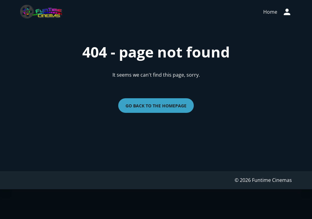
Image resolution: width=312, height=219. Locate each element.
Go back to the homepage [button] (156, 106)
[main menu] (270, 12)
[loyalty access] (287, 12)
